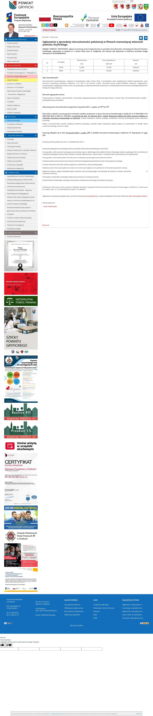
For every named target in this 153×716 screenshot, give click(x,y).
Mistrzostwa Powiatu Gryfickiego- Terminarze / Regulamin (19, 92)
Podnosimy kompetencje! (16, 221)
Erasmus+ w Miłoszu (14, 84)
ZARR (95, 618)
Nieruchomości (12, 143)
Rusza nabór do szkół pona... (132, 615)
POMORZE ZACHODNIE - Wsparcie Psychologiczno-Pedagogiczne (19, 192)
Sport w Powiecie (13, 98)
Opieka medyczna (13, 105)
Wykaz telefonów (13, 61)
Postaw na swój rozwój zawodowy (19, 218)
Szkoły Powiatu (12, 80)
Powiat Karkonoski (13, 236)
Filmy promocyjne (13, 120)
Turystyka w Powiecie (14, 124)
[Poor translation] (9, 645)
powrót (46, 225)
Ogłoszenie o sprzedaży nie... (132, 611)
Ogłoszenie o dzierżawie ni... (132, 605)
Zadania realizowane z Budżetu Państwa (21, 150)
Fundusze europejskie (15, 165)
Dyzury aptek (12, 109)
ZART (95, 615)
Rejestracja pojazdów (72, 615)
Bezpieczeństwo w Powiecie (17, 154)
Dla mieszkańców (12, 65)
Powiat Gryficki (12, 43)
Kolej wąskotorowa (14, 128)
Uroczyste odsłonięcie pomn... (133, 618)
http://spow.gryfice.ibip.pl (138, 196)
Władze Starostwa (13, 47)
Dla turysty (10, 117)
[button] (43, 25)
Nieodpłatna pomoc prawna (17, 69)
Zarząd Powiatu (12, 50)
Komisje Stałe (12, 58)
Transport (10, 102)
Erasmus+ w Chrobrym (15, 87)
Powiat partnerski (12, 233)
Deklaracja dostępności (15, 168)
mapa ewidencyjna (50, 206)
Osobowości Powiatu (14, 131)
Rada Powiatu (12, 54)
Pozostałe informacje (13, 135)
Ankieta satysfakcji (13, 112)
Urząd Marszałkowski (101, 605)
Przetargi (10, 139)
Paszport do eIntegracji (15, 225)
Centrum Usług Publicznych (17, 76)
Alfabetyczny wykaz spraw (73, 608)
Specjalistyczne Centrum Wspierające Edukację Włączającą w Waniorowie (20, 178)
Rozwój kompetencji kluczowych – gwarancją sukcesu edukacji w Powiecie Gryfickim (21, 210)
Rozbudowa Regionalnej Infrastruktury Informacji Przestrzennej (21, 185)
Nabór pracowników (14, 161)
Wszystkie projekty (14, 229)
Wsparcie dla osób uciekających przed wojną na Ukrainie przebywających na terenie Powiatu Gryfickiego (20, 200)
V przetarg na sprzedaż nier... (132, 608)
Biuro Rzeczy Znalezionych (73, 611)
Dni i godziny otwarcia (72, 605)
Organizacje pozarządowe (16, 157)
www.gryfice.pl (92, 196)
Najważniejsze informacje (15, 39)
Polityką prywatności (57, 714)
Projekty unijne (11, 172)
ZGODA (138, 714)
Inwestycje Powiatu (14, 146)
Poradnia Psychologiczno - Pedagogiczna (21, 73)
